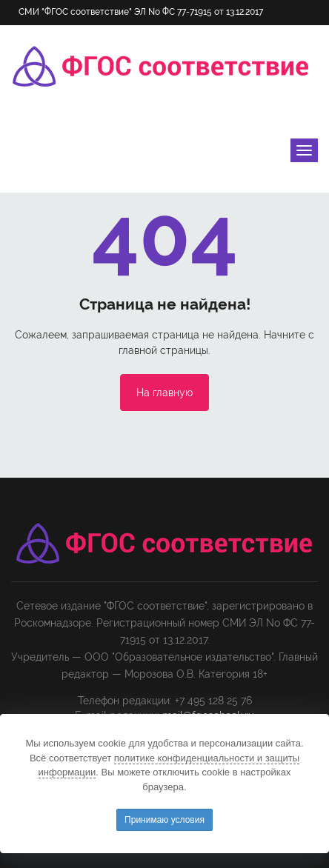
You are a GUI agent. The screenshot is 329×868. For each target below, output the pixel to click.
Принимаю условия (164, 820)
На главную (164, 392)
